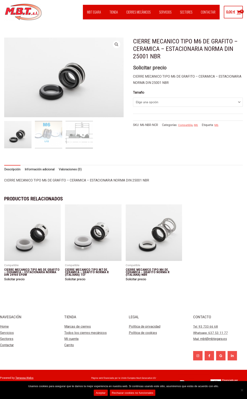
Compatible (186, 125)
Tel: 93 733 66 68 (205, 330)
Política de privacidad (144, 330)
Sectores (6, 342)
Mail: (210, 342)
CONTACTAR (209, 12)
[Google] (220, 359)
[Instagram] (198, 359)
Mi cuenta (71, 342)
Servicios (7, 336)
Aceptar (101, 392)
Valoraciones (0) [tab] (73, 169)
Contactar (7, 348)
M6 (197, 125)
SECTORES (188, 12)
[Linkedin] (232, 359)
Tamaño (138, 92)
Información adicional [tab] (41, 169)
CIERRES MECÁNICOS (144, 12)
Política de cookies (143, 336)
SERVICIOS (169, 12)
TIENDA (121, 12)
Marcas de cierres (77, 330)
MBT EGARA (103, 12)
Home (4, 330)
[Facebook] (209, 359)
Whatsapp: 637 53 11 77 (211, 336)
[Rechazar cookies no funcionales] (242, 390)
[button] (116, 44)
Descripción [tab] (13, 169)
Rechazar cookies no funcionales (132, 392)
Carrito (69, 348)
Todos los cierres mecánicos (85, 336)
